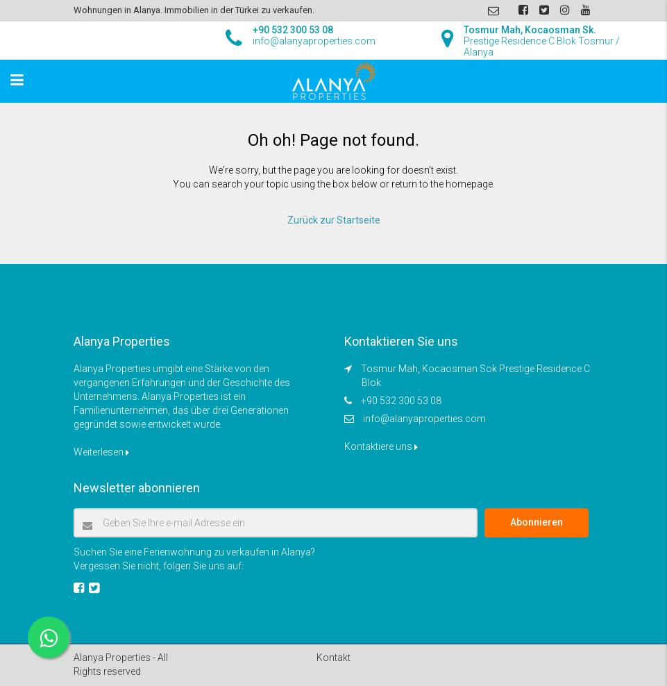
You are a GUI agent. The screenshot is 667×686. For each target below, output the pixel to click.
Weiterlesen (101, 452)
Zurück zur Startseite (333, 220)
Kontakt (333, 657)
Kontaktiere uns (381, 446)
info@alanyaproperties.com (424, 418)
